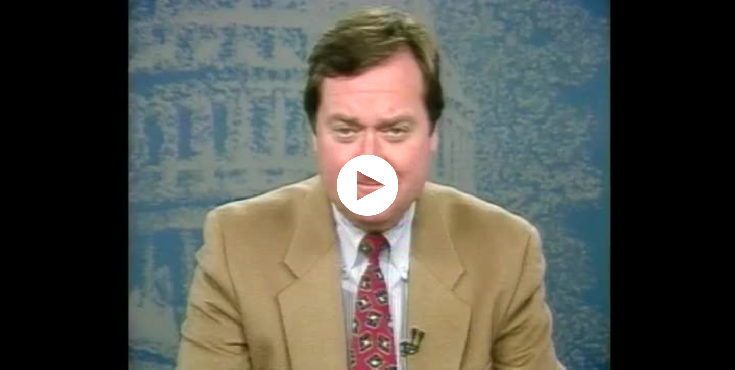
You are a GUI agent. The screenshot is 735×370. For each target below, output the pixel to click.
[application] (367, 185)
